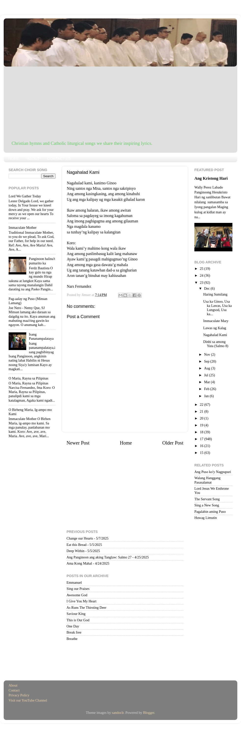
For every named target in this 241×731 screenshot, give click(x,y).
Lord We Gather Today (25, 196)
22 (202, 404)
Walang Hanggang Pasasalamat (207, 480)
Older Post (172, 443)
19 (202, 425)
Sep (207, 361)
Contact (14, 690)
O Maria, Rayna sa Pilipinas (28, 378)
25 (202, 269)
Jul (206, 375)
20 (202, 418)
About (13, 685)
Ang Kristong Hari (211, 178)
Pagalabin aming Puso (210, 512)
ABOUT (33, 158)
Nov (207, 354)
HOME (13, 158)
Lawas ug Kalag (214, 328)
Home (126, 443)
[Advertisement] (120, 103)
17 (202, 439)
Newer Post (78, 443)
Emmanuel (74, 582)
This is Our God (78, 620)
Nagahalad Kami (215, 335)
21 (202, 411)
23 (202, 282)
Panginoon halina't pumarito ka (42, 261)
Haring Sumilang (215, 294)
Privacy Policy (19, 695)
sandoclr (118, 713)
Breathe (72, 639)
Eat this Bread (77, 545)
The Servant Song (207, 499)
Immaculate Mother (23, 228)
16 (202, 446)
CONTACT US (59, 158)
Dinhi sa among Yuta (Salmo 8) (215, 344)
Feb (207, 389)
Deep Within (75, 551)
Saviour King (76, 614)
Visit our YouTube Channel (28, 700)
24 (202, 275)
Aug (207, 368)
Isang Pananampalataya (41, 336)
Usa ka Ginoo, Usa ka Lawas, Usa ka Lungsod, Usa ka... (217, 307)
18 (202, 432)
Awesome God (77, 595)
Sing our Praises (78, 589)
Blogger (148, 713)
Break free (74, 632)
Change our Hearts (80, 538)
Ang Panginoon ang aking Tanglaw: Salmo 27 (99, 557)
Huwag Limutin (205, 518)
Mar (207, 382)
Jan (207, 396)
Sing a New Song (206, 505)
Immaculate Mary (215, 321)
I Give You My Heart (81, 601)
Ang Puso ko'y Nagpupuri (212, 472)
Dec (207, 288)
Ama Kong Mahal (79, 563)
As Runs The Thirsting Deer (87, 607)
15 (202, 453)
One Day (73, 626)
